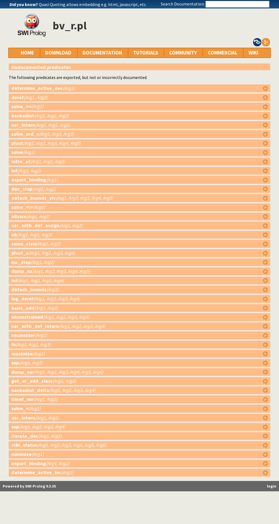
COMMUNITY (183, 53)
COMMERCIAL (222, 53)
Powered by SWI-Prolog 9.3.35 (29, 486)
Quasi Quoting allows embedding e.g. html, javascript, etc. (93, 4)
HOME (27, 53)
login (271, 486)
